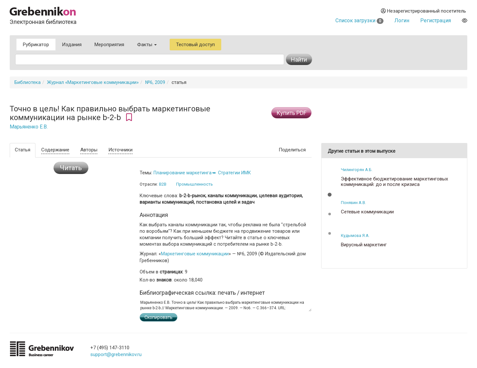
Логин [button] (401, 20)
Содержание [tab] (55, 150)
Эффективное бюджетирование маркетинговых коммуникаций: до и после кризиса (394, 181)
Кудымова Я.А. (355, 235)
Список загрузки (359, 20)
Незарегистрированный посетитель (423, 11)
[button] (329, 194)
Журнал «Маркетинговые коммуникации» (93, 82)
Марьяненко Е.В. (29, 127)
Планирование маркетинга (183, 172)
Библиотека (28, 82)
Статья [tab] (22, 150)
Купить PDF (291, 112)
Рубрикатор (36, 44)
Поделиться (292, 150)
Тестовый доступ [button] (195, 44)
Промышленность (194, 184)
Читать (71, 168)
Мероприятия (109, 44)
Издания (72, 44)
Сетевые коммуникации (367, 212)
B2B (162, 184)
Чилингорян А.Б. (357, 169)
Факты (147, 44)
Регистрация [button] (435, 20)
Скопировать (158, 317)
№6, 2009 (155, 82)
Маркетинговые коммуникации (195, 253)
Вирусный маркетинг (364, 245)
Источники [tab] (120, 150)
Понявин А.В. (353, 202)
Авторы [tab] (88, 150)
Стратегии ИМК (234, 172)
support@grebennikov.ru (116, 354)
